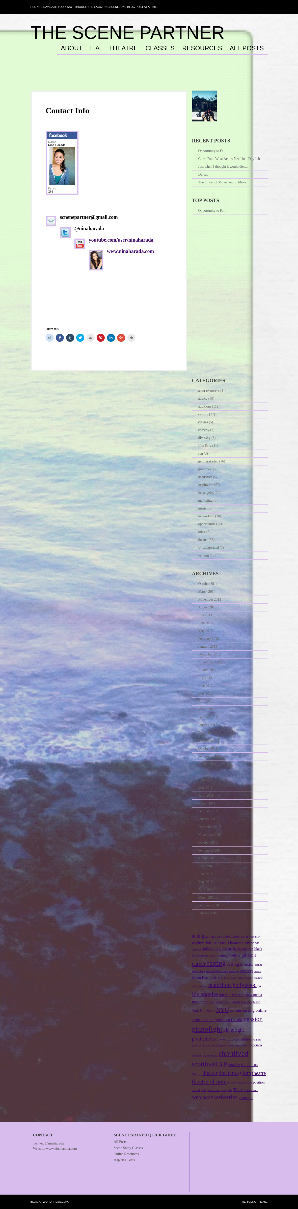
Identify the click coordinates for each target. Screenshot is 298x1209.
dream (196, 977)
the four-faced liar (237, 1082)
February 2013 (208, 639)
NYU (222, 1009)
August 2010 (207, 858)
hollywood (245, 985)
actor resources (209, 391)
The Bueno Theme (253, 1201)
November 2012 (209, 662)
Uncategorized (208, 547)
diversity (204, 438)
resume (238, 1045)
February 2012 (208, 717)
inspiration (205, 485)
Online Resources (126, 1154)
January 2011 (207, 819)
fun (200, 453)
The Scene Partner (128, 33)
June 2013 (205, 623)
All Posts (247, 48)
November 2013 (209, 599)
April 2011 (206, 795)
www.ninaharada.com (131, 251)
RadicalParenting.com (215, 1045)
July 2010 (205, 866)
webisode (202, 1097)
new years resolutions (224, 1002)
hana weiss (230, 978)
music (202, 508)
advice (203, 398)
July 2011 (205, 772)
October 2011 (208, 748)
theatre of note (209, 1081)
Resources (202, 48)
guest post (205, 469)
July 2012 (205, 678)
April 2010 (206, 890)
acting (198, 936)
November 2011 (209, 741)
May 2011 (205, 788)
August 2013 (207, 607)
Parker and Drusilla (228, 1020)
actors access (240, 936)
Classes (160, 48)
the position (256, 1082)
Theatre (123, 48)
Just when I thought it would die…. (223, 166)
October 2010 (208, 842)
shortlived (233, 1053)
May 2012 (205, 693)
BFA (251, 949)
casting (203, 414)
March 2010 (206, 897)
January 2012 (207, 725)
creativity (234, 971)
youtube (245, 1097)
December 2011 (209, 733)
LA (259, 986)
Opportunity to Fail (212, 151)
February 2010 (208, 905)
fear (205, 977)
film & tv (204, 446)
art (258, 936)
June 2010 (205, 874)
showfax (234, 1065)
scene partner (211, 1055)
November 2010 (209, 835)
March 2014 (206, 591)
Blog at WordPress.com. (50, 1201)
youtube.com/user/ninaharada (121, 240)
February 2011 (208, 811)
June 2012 (205, 686)
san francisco (252, 1045)
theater (203, 540)
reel (230, 1045)
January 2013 (207, 646)
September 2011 (209, 756)
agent (254, 936)
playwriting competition (234, 1039)
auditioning (210, 949)
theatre (259, 1073)
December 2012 (209, 654)
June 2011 (205, 780)
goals (213, 977)
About (72, 48)
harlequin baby (245, 978)
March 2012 (206, 709)
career (199, 964)
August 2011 (207, 764)
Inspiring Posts (124, 1160)
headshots (205, 477)
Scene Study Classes (128, 1148)
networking (206, 516)
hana (220, 978)
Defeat (203, 174)
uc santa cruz (251, 1090)
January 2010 (207, 913)
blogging (221, 955)
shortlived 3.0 (209, 1063)
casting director (240, 964)
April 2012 (206, 701)
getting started (208, 461)
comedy (203, 430)
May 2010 (205, 882)
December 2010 (209, 827)
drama (257, 971)
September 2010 (209, 850)
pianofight (207, 1029)
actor (226, 936)
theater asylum (235, 1073)
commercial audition (217, 971)
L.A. (95, 48)
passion (253, 1018)
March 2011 (206, 803)
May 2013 (205, 631)
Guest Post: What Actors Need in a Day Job (229, 159)
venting (203, 555)
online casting (242, 1010)
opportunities (207, 524)
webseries (226, 1097)
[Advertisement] (149, 77)
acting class (213, 936)
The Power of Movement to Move (222, 182)
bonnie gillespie (242, 955)
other (202, 532)
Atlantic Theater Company (235, 942)
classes (203, 422)
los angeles (206, 493)
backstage (240, 949)
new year (200, 1001)
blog (211, 955)
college (201, 971)
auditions (204, 406)
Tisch (238, 1089)
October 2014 (208, 584)
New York (246, 1002)
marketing (205, 500)
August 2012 (207, 670)
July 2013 (205, 615)
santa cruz (197, 1055)
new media (254, 995)
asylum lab (201, 942)
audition (196, 949)
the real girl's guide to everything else (212, 1090)
